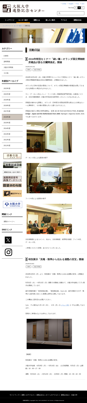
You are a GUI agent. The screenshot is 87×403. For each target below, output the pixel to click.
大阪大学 (74, 395)
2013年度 (7, 134)
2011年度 (7, 145)
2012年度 (7, 140)
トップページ (9, 20)
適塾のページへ (9, 221)
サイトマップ (14, 395)
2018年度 (7, 105)
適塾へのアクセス (27, 395)
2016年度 (7, 117)
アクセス (64, 20)
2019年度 (7, 100)
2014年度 (7, 128)
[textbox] (70, 13)
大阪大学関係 (37, 69)
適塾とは (37, 20)
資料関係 (7, 61)
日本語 (64, 4)
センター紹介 (23, 20)
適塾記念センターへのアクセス (47, 395)
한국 (83, 4)
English (71, 4)
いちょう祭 (65, 305)
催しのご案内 (50, 20)
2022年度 (7, 94)
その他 (6, 73)
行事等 (28, 69)
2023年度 (7, 88)
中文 (77, 4)
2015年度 (7, 123)
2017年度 (7, 111)
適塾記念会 (77, 20)
